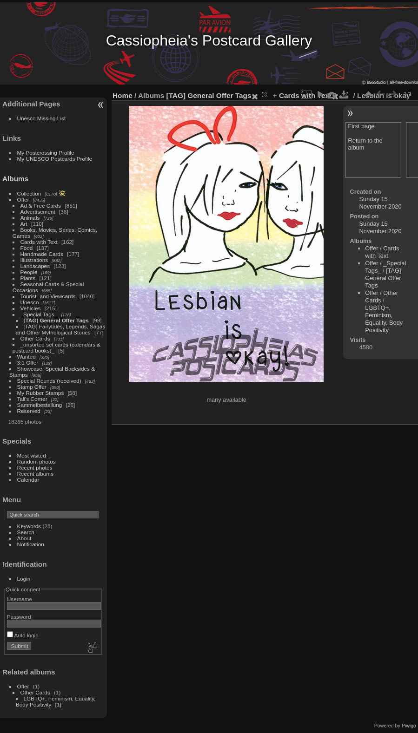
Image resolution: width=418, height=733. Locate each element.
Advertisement (37, 212)
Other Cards (35, 338)
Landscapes (35, 266)
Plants (28, 278)
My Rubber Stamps (40, 393)
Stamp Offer (31, 387)
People (29, 272)
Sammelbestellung (39, 405)
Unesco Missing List (41, 118)
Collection (29, 193)
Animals (30, 218)
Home (123, 95)
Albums (15, 179)
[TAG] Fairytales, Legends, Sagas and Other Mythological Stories (60, 329)
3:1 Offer (28, 363)
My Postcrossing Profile (45, 153)
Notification (30, 544)
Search (25, 532)
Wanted (26, 356)
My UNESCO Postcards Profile (55, 159)
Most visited (31, 455)
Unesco (29, 302)
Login (24, 579)
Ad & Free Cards (40, 206)
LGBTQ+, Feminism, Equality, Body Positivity (384, 319)
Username (19, 599)
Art (23, 224)
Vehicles (30, 308)
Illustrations (34, 260)
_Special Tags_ (39, 314)
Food (26, 248)
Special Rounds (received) (49, 381)
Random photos (36, 461)
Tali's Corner (32, 399)
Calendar (28, 480)
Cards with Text (39, 242)
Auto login (23, 635)
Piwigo (409, 725)
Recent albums (35, 474)
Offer (23, 199)
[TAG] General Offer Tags (56, 320)
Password (19, 617)
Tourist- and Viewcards (48, 296)
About (24, 538)
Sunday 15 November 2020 (380, 203)
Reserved (28, 411)
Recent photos (35, 468)
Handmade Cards (41, 254)
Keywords (29, 526)
